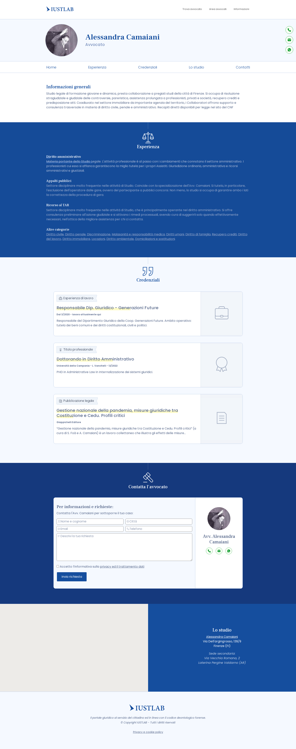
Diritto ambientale (120, 239)
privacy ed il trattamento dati (126, 566)
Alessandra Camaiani (222, 637)
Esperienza (97, 67)
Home (51, 67)
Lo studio (196, 67)
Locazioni (98, 239)
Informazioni (241, 9)
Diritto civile (55, 234)
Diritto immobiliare (76, 239)
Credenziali (147, 67)
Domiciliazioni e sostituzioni (155, 239)
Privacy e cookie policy (148, 732)
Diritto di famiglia (198, 234)
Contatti (243, 67)
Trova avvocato (192, 9)
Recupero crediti (224, 234)
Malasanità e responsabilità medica (138, 234)
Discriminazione (98, 234)
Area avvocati (218, 9)
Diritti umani (175, 234)
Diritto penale (75, 234)
